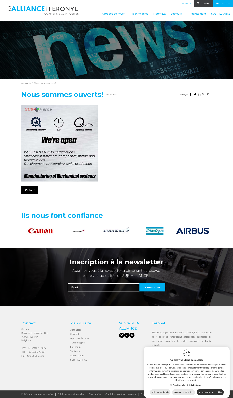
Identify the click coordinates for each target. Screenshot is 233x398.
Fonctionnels (179, 382)
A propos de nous (79, 338)
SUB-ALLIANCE (220, 13)
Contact (206, 3)
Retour (30, 190)
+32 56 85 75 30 (35, 351)
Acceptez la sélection (183, 389)
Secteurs (75, 351)
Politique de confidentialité (71, 394)
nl (223, 3)
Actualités (187, 3)
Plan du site (95, 394)
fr (217, 3)
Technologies (139, 13)
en (229, 3)
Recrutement (197, 13)
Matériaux (159, 13)
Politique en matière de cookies (37, 394)
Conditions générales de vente (120, 394)
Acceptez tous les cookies (210, 389)
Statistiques (196, 382)
